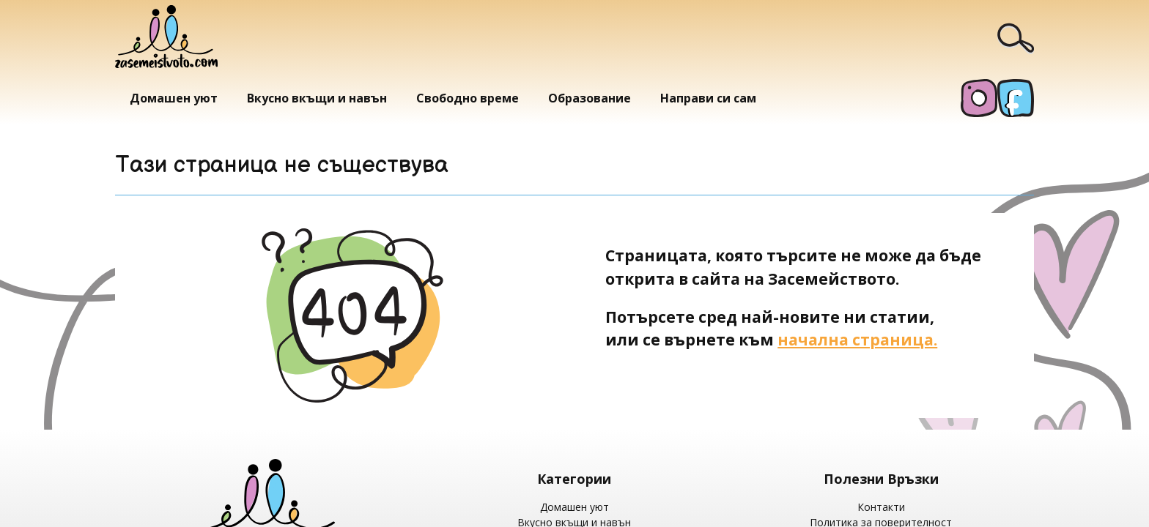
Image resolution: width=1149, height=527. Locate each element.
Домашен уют (174, 98)
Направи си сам (708, 98)
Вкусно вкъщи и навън (317, 98)
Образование (589, 98)
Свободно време (467, 98)
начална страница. (857, 339)
